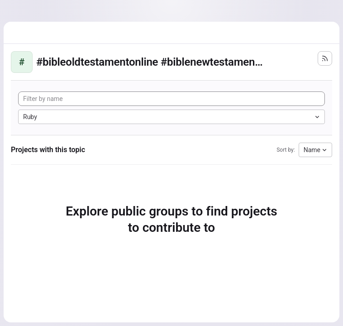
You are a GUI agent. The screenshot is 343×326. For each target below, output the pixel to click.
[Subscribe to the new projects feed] (325, 58)
